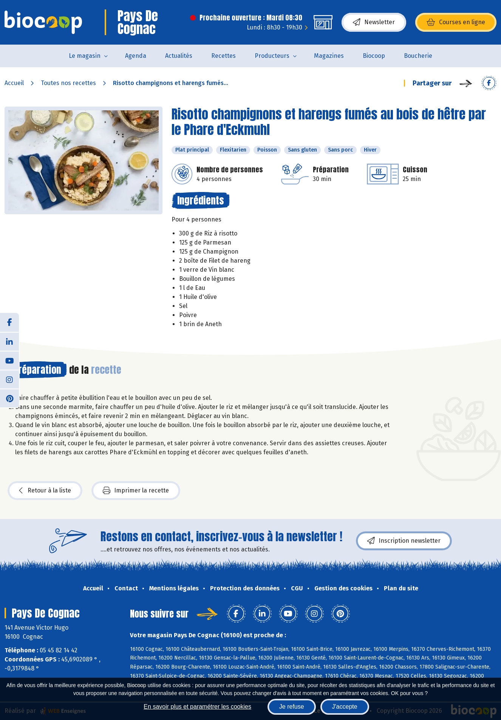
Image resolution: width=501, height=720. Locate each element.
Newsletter (374, 22)
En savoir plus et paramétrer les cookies (197, 706)
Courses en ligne (456, 22)
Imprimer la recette (136, 490)
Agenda (135, 55)
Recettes (223, 55)
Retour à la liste (45, 490)
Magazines (329, 55)
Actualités (178, 55)
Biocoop (374, 55)
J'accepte (344, 706)
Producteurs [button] (272, 55)
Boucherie (418, 55)
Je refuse (291, 706)
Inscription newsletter (404, 541)
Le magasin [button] (85, 55)
